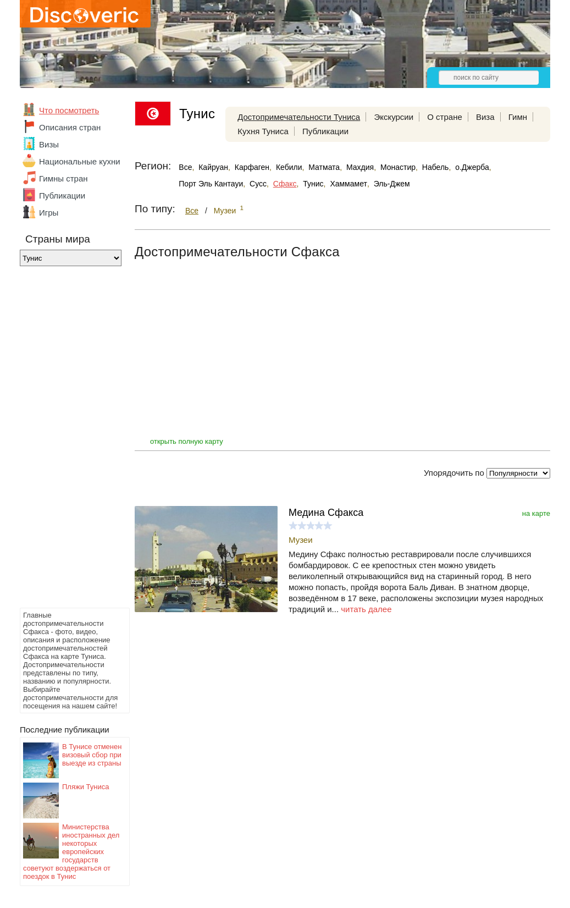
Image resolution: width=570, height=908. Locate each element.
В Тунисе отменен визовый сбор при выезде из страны (91, 754)
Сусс (258, 183)
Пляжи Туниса (85, 787)
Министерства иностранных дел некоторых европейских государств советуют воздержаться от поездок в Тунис (71, 852)
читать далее (366, 609)
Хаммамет (348, 183)
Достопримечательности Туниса (298, 117)
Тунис (313, 183)
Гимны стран (63, 178)
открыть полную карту (186, 441)
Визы (49, 144)
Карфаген (252, 167)
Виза (485, 117)
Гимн (517, 117)
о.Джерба (472, 167)
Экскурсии (393, 117)
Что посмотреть (69, 110)
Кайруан (213, 167)
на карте (536, 513)
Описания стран (70, 127)
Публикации (62, 195)
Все (185, 167)
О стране (444, 117)
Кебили (289, 167)
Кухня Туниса (263, 131)
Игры (48, 212)
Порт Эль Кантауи (211, 183)
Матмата (324, 167)
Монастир (398, 167)
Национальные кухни (79, 161)
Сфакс (285, 183)
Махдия (360, 167)
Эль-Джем (392, 183)
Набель (435, 167)
